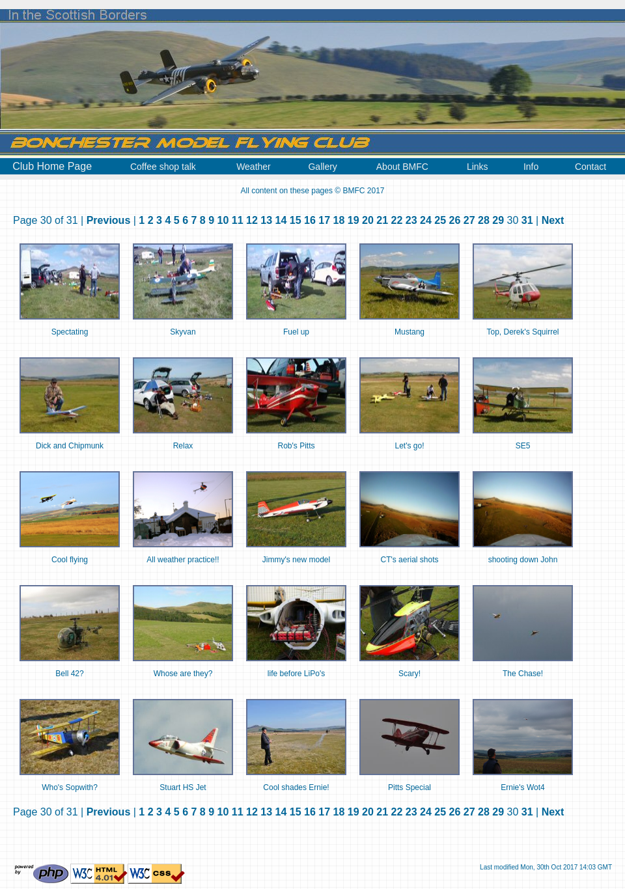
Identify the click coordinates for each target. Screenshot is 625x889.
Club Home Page (52, 166)
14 (281, 220)
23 (411, 220)
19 (353, 220)
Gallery (322, 166)
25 (440, 220)
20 (368, 220)
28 (484, 220)
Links (477, 166)
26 (455, 220)
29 (498, 220)
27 (469, 220)
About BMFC (402, 166)
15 (295, 220)
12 (252, 220)
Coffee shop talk (163, 166)
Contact (590, 166)
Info (530, 166)
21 (382, 220)
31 (527, 220)
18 (339, 220)
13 (266, 220)
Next (553, 220)
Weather (253, 166)
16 (310, 220)
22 (397, 220)
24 (426, 220)
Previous (109, 220)
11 (237, 220)
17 (324, 220)
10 (223, 220)
